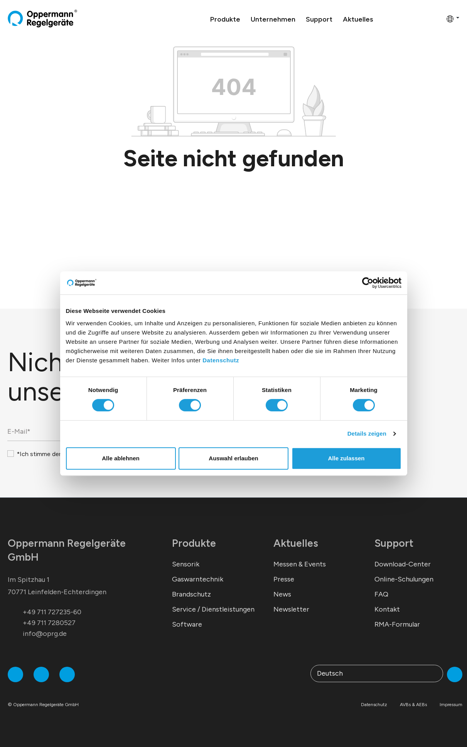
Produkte (194, 543)
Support (393, 543)
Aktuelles (295, 543)
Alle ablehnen (121, 458)
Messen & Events (299, 564)
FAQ (381, 594)
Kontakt (387, 609)
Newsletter (291, 609)
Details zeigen (366, 433)
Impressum (451, 704)
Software (187, 624)
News (282, 594)
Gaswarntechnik (197, 579)
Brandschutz (191, 594)
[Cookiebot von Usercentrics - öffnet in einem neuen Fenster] (367, 283)
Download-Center (402, 564)
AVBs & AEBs (413, 704)
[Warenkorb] (438, 18)
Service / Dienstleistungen (213, 609)
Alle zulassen (346, 458)
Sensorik (185, 564)
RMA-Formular (397, 624)
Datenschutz (220, 360)
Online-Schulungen (403, 579)
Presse (283, 579)
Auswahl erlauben (233, 458)
